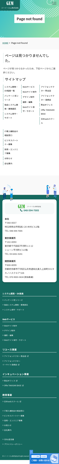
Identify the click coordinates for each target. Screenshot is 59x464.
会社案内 (8, 167)
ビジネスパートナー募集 (15, 419)
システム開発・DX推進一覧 (11, 90)
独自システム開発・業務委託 (11, 112)
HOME (5, 42)
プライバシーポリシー (14, 447)
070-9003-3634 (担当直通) (23, 280)
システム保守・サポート (15, 313)
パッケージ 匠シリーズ (14, 303)
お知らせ (8, 162)
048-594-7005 (31, 214)
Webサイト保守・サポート (16, 343)
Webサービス (29, 86)
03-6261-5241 (17, 257)
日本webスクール (13, 405)
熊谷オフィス (47, 104)
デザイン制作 (29, 100)
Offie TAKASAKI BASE (46, 113)
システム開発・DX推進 (14, 297)
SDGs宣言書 (9, 443)
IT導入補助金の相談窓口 (15, 414)
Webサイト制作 (11, 329)
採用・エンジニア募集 (14, 424)
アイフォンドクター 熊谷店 (18, 359)
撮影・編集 (28, 105)
